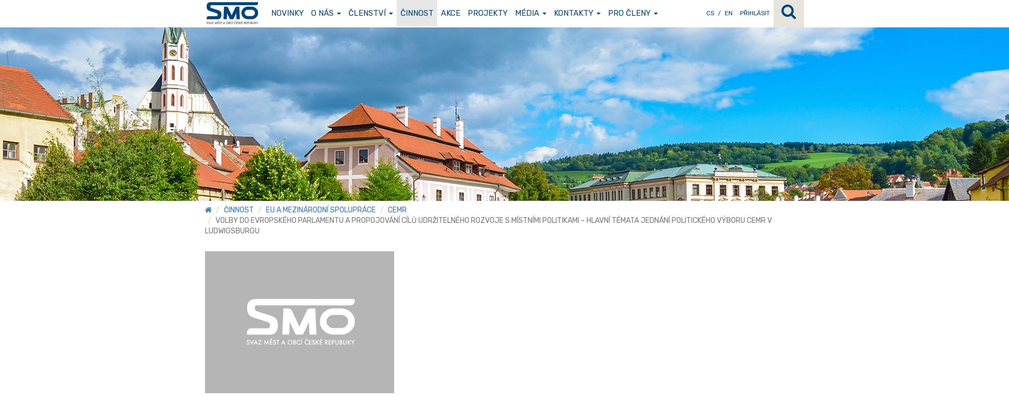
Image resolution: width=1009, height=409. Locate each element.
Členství (370, 13)
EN (729, 13)
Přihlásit (755, 13)
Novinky (287, 13)
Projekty (488, 13)
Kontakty (577, 13)
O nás (326, 13)
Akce (450, 13)
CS (710, 13)
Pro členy (633, 13)
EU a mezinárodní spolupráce (321, 210)
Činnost (417, 13)
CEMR (397, 210)
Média (531, 13)
